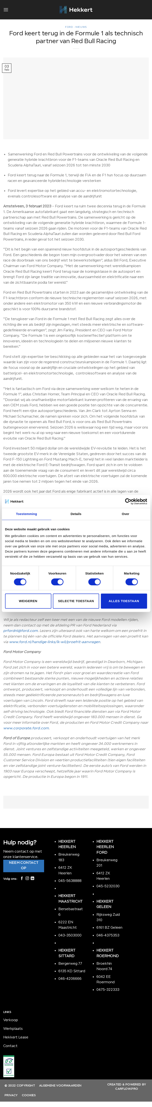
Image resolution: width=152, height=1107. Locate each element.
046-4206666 (70, 978)
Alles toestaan (124, 601)
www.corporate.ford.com (26, 728)
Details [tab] (76, 514)
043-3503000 (70, 935)
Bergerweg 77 (70, 963)
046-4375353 (107, 935)
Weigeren (28, 601)
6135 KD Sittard (71, 971)
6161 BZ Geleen (109, 927)
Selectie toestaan (76, 601)
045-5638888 (70, 880)
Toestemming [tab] (26, 514)
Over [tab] (125, 514)
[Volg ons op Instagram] (27, 878)
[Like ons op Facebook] (22, 878)
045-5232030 (108, 886)
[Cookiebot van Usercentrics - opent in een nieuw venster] (128, 501)
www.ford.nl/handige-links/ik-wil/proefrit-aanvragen (54, 642)
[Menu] (5, 9)
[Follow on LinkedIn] (32, 878)
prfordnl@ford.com (20, 630)
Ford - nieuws (76, 26)
